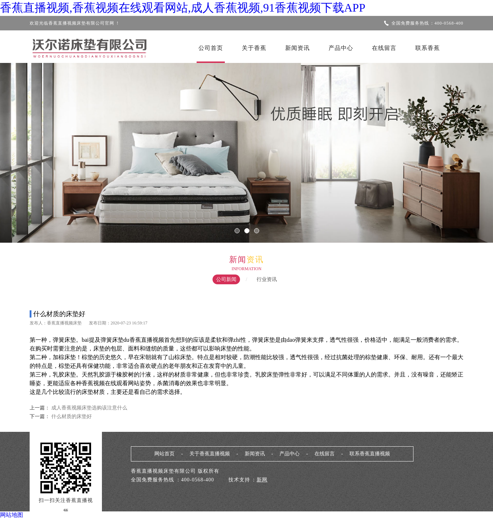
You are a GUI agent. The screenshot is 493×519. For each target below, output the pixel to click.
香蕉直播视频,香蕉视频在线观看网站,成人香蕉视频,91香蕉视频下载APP (182, 7)
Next (466, 148)
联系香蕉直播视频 (370, 453)
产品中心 (341, 48)
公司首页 (210, 48)
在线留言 (384, 48)
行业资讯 (267, 279)
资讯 (255, 259)
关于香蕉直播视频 (209, 453)
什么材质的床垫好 (71, 416)
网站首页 (164, 453)
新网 (262, 479)
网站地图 (11, 515)
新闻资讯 (297, 48)
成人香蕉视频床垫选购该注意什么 (89, 407)
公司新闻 (226, 279)
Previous (27, 148)
